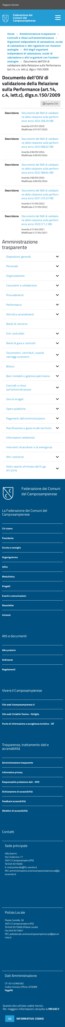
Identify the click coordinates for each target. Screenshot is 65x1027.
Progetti (6, 586)
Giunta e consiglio (11, 547)
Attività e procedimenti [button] (20, 314)
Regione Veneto (11, 5)
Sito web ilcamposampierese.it (18, 704)
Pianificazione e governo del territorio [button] (28, 428)
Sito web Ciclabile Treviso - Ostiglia (20, 714)
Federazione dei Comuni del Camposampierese (24, 18)
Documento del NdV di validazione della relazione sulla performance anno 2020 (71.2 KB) (39, 220)
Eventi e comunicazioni (14, 596)
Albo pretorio (9, 650)
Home (11, 34)
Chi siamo (7, 528)
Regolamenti (8, 669)
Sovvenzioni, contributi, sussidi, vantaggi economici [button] (25, 355)
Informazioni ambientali (20, 437)
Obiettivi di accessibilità (15, 810)
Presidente (8, 538)
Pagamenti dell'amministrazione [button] (25, 418)
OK (9, 1018)
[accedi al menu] (58, 17)
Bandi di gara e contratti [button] (21, 343)
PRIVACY (53, 1009)
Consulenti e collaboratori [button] (21, 285)
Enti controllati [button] (15, 333)
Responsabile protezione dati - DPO (20, 782)
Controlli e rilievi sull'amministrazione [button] (18, 387)
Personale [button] (12, 266)
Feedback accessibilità (14, 801)
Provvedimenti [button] (15, 295)
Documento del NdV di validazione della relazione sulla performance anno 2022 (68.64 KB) (39, 168)
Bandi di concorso (16, 324)
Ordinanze (7, 660)
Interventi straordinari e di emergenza (29, 447)
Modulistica (8, 576)
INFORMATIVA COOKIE (30, 1018)
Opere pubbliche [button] (16, 409)
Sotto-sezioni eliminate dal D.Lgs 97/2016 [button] (26, 468)
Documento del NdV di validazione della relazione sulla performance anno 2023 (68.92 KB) (39, 143)
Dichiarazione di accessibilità (17, 791)
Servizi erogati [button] (15, 399)
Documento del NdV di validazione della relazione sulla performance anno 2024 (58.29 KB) (39, 117)
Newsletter (8, 605)
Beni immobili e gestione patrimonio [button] (28, 376)
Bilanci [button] (10, 366)
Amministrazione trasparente (38, 34)
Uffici (5, 567)
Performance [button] (14, 305)
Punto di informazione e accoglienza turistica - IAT (28, 723)
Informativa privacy (12, 772)
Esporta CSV (50, 103)
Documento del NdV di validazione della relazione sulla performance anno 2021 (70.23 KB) (39, 194)
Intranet (6, 615)
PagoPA (9, 990)
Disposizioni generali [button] (18, 257)
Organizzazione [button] (15, 276)
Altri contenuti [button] (15, 457)
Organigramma (10, 557)
